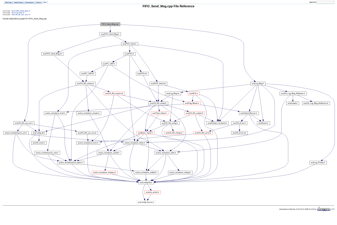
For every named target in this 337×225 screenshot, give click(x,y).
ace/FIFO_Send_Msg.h (20, 11)
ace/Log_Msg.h (18, 13)
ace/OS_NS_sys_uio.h (20, 15)
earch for (313, 2)
